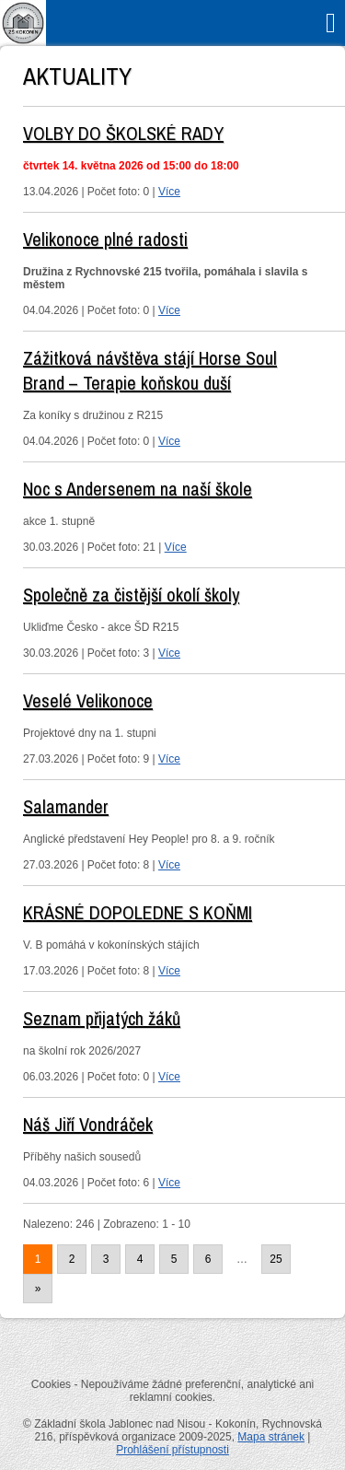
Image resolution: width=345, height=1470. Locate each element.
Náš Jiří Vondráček (88, 1124)
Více (169, 191)
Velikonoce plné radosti (105, 239)
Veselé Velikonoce (88, 700)
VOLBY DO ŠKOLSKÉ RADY (123, 133)
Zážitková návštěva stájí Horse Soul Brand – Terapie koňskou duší (150, 370)
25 (276, 1259)
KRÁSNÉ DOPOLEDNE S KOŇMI (137, 912)
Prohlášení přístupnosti (172, 1449)
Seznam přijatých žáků (101, 1018)
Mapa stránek (271, 1436)
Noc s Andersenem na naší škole (137, 488)
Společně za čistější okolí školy (131, 594)
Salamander (66, 806)
